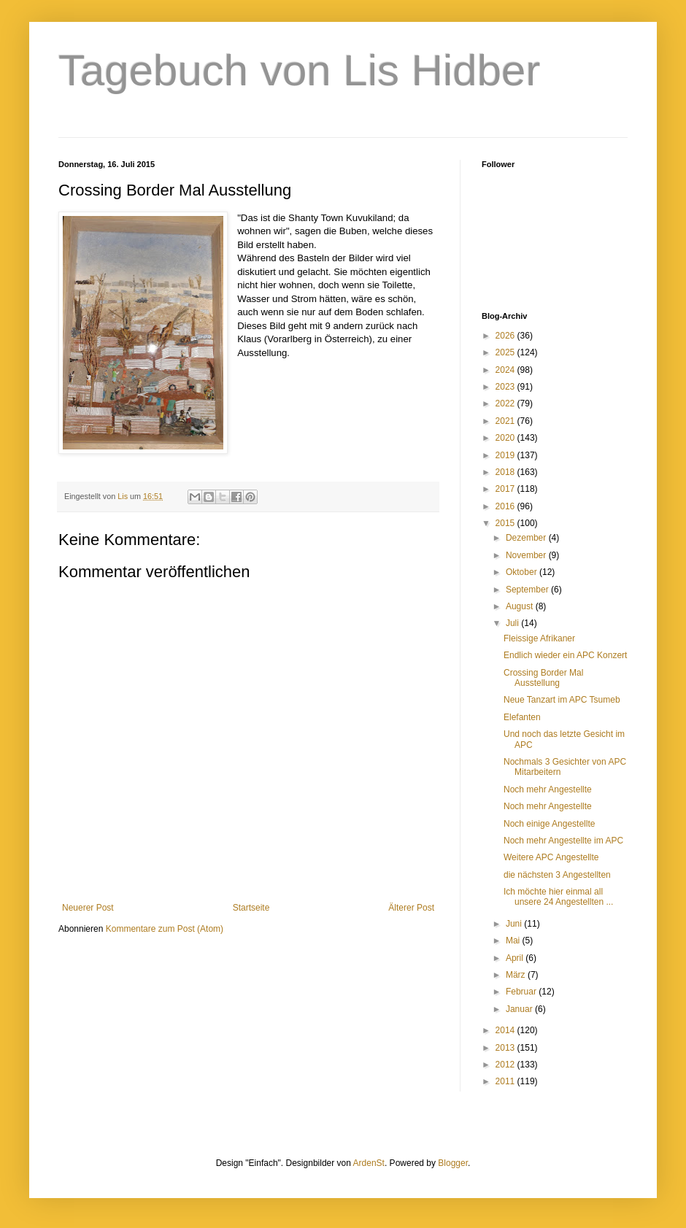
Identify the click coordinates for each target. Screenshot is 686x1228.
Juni (515, 924)
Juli (513, 623)
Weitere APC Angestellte (551, 857)
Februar (522, 991)
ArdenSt (369, 1163)
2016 (506, 506)
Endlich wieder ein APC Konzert (565, 655)
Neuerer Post (88, 908)
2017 (506, 489)
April (515, 958)
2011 (506, 1081)
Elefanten (522, 717)
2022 (506, 403)
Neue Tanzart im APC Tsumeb (562, 700)
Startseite (251, 908)
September (528, 589)
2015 (506, 523)
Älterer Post (411, 908)
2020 (506, 438)
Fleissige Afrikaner (539, 638)
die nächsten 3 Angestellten (557, 875)
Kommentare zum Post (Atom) (164, 929)
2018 (506, 472)
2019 (506, 455)
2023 (506, 387)
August (521, 606)
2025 (506, 352)
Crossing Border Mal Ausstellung (543, 678)
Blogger (453, 1163)
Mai (514, 940)
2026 (506, 336)
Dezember (527, 538)
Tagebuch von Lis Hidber (299, 70)
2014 (506, 1030)
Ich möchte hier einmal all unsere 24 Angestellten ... (558, 897)
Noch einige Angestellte (549, 824)
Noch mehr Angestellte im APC (563, 840)
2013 (506, 1048)
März (517, 975)
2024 (506, 370)
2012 (506, 1064)
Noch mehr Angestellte (548, 789)
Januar (520, 1009)
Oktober (522, 572)
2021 (506, 421)
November (527, 555)
